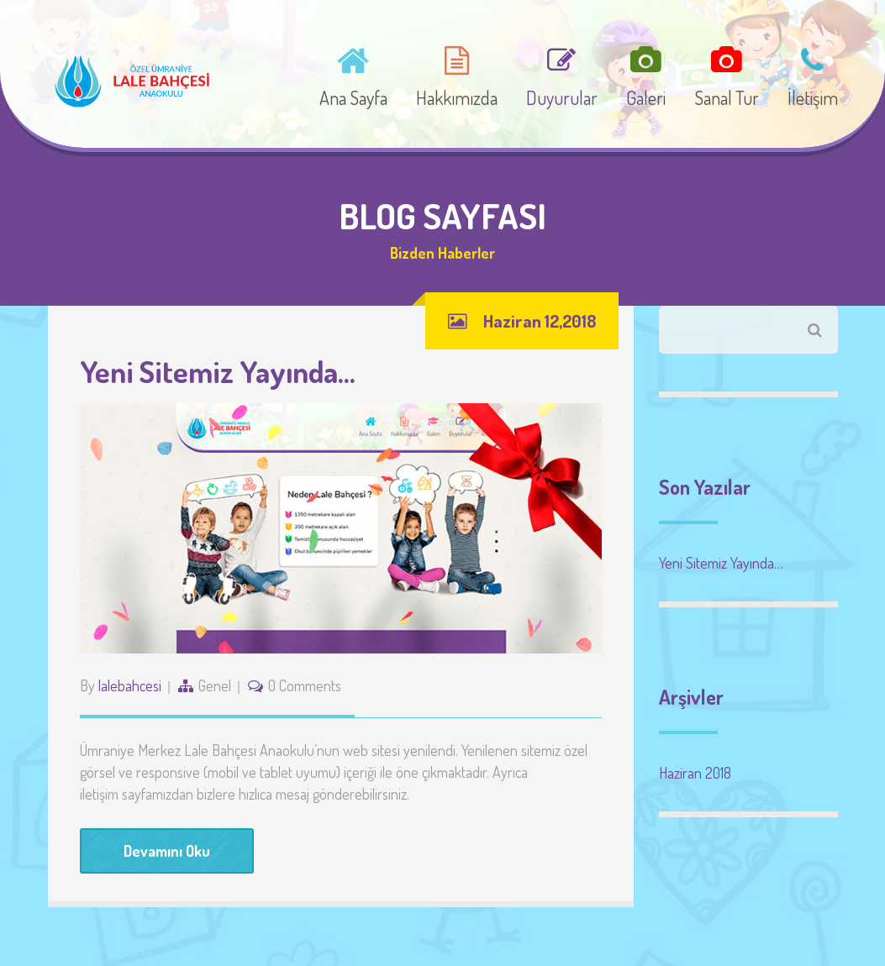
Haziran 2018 (695, 773)
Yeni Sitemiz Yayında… (218, 371)
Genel (214, 685)
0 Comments (304, 685)
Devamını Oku (167, 851)
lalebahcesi (129, 685)
